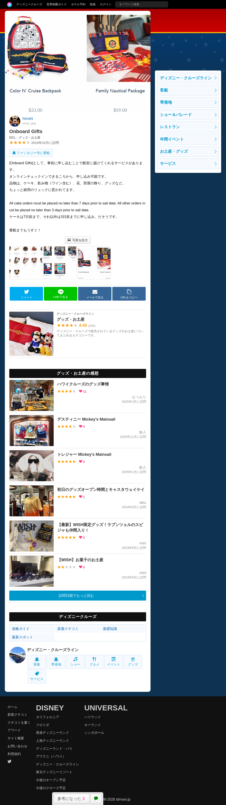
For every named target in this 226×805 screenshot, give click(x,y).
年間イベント (172, 139)
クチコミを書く (19, 722)
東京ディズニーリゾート (54, 772)
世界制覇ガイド (57, 4)
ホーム (12, 707)
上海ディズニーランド (52, 740)
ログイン (105, 4)
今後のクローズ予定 (51, 788)
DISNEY (50, 708)
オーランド (92, 725)
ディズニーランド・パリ (54, 748)
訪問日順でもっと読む (76, 595)
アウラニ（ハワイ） (51, 756)
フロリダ (42, 725)
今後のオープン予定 (51, 780)
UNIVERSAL (106, 708)
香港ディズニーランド (52, 732)
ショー (75, 661)
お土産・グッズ (174, 151)
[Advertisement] (188, 38)
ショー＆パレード (176, 115)
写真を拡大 (78, 240)
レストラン (170, 127)
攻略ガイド (21, 629)
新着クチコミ (68, 629)
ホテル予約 (78, 4)
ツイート (26, 294)
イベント (113, 661)
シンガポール (94, 732)
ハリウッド (92, 717)
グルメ (95, 661)
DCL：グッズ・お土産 (24, 137)
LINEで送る (60, 294)
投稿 (93, 4)
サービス (36, 676)
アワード (14, 730)
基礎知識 (110, 629)
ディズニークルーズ (29, 4)
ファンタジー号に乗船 (31, 153)
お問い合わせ (17, 746)
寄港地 (56, 661)
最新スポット (22, 637)
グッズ (133, 661)
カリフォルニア (47, 717)
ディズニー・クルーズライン (53, 650)
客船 (37, 661)
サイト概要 (16, 738)
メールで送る (95, 294)
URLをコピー (129, 294)
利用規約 (14, 754)
